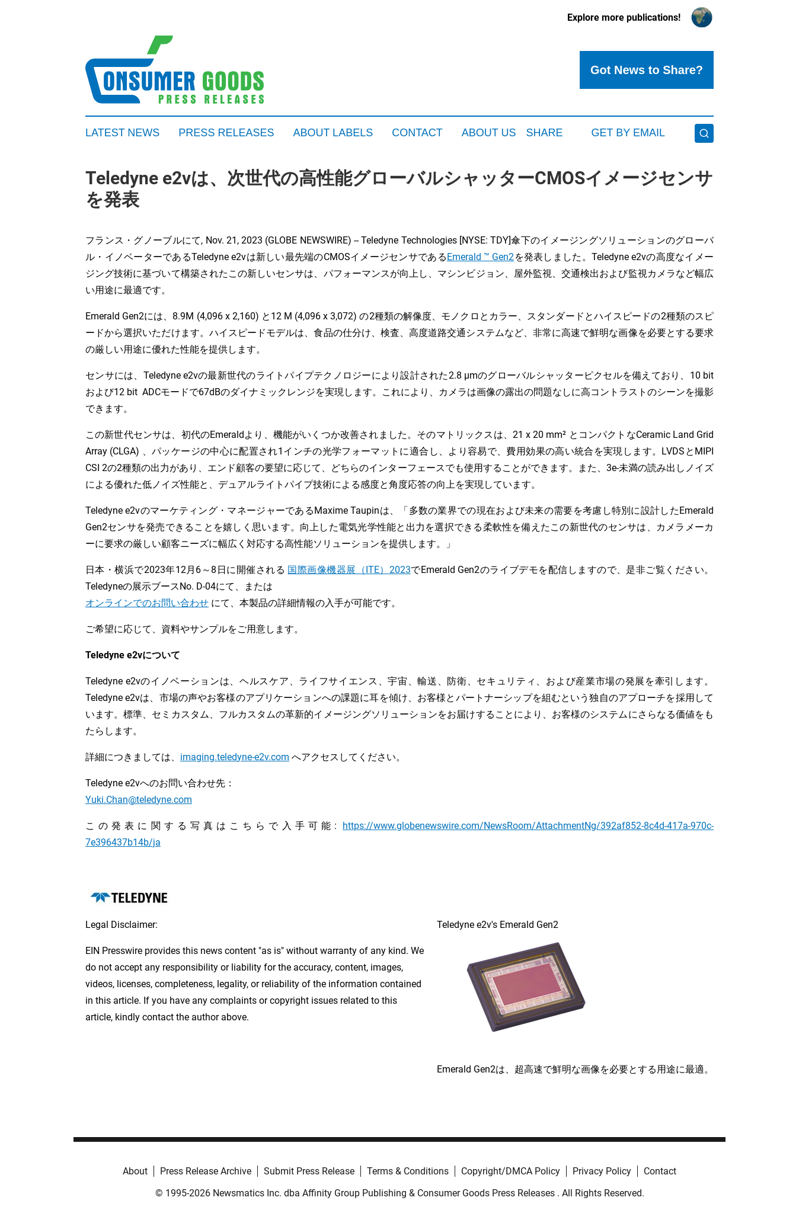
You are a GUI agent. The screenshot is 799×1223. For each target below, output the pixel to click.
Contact (417, 133)
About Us (489, 133)
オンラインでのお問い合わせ (147, 603)
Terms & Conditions (408, 1171)
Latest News (122, 133)
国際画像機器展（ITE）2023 (348, 569)
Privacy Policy (602, 1171)
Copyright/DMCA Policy (510, 1171)
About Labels (333, 133)
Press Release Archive (205, 1171)
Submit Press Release (309, 1171)
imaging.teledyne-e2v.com (234, 757)
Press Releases (226, 133)
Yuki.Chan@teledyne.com (138, 799)
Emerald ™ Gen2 (480, 256)
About (135, 1171)
